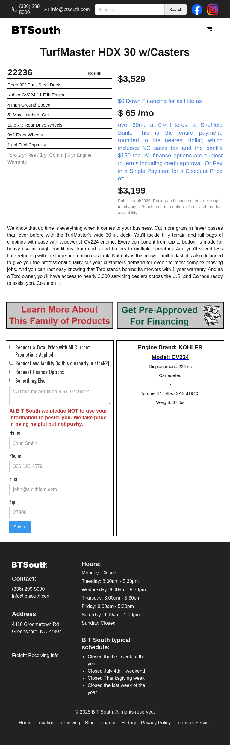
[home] (36, 29)
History (128, 722)
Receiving (69, 722)
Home (25, 722)
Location (45, 722)
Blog (90, 722)
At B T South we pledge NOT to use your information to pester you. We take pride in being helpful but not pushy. (58, 417)
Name (14, 432)
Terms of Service (193, 722)
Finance (107, 722)
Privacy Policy (156, 722)
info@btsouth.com (31, 596)
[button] (209, 29)
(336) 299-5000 (28, 589)
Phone (15, 455)
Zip (12, 501)
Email (14, 478)
